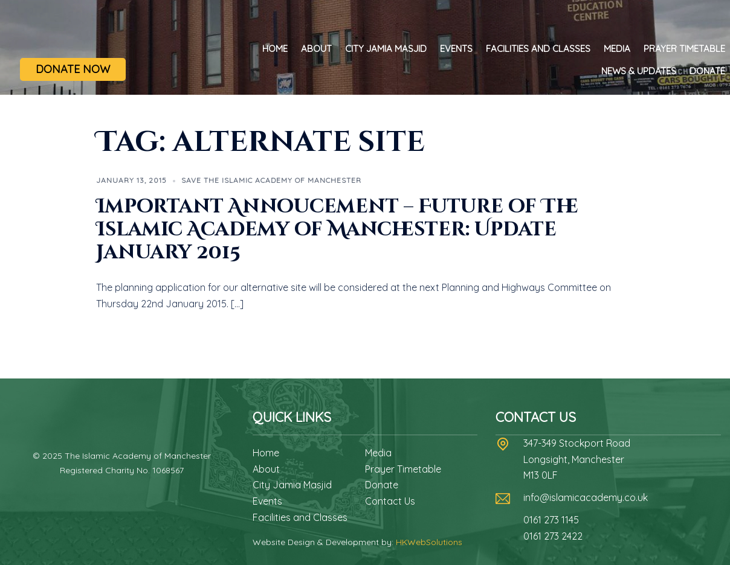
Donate (707, 71)
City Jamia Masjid (386, 48)
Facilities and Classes (538, 48)
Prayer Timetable (684, 48)
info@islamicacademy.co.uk (585, 497)
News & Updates (638, 71)
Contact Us (390, 501)
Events (456, 48)
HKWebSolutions (429, 542)
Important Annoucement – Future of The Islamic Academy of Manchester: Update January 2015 (337, 230)
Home (275, 48)
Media (617, 48)
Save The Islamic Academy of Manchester (271, 180)
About (316, 48)
